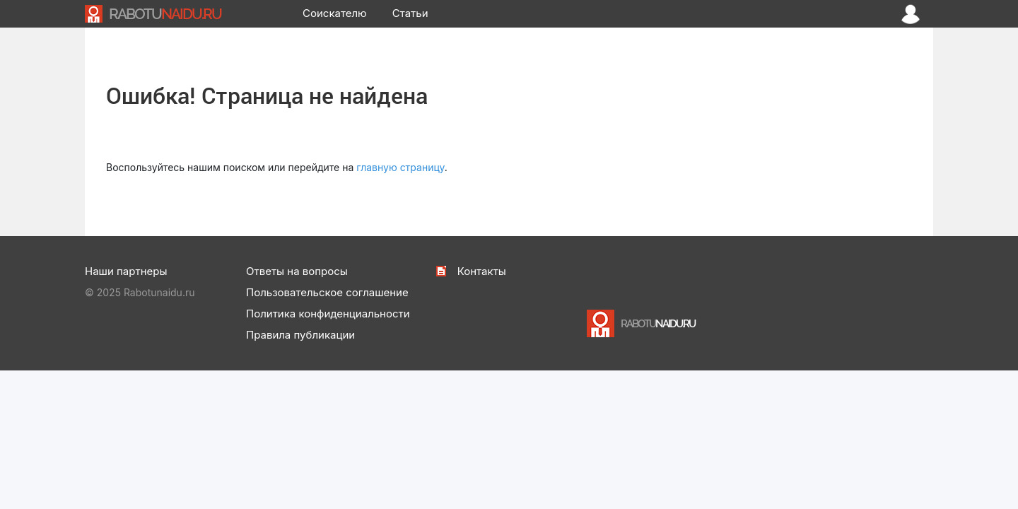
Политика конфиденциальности (328, 313)
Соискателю (335, 13)
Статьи (410, 13)
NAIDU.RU (165, 14)
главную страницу (400, 167)
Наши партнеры (126, 271)
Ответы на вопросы (297, 271)
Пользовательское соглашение (327, 292)
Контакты (481, 271)
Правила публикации (300, 334)
